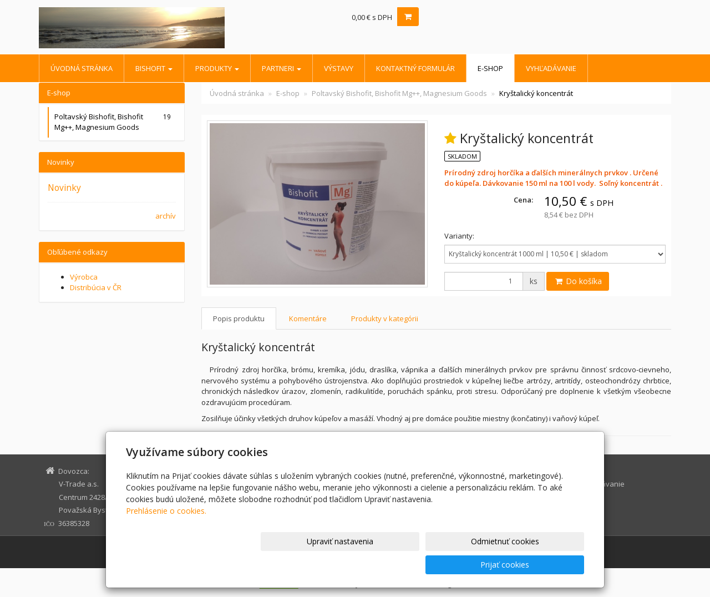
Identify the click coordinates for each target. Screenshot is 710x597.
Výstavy (338, 68)
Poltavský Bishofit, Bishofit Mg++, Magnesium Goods (399, 93)
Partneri (281, 68)
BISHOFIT (154, 68)
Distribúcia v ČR (95, 287)
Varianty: (459, 236)
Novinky (64, 187)
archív (165, 216)
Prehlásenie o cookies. (166, 534)
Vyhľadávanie (551, 68)
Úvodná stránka (81, 68)
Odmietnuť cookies (451, 564)
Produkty (217, 68)
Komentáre (308, 318)
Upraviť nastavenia (360, 564)
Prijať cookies (542, 564)
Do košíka (578, 281)
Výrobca (84, 277)
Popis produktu (239, 318)
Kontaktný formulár (415, 68)
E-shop (490, 68)
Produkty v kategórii (384, 318)
